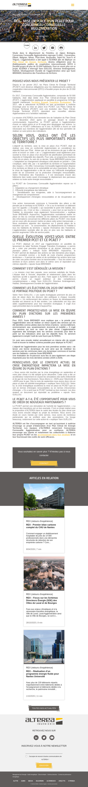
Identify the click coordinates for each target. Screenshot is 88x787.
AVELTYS (62, 781)
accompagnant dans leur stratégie (54, 435)
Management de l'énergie (19, 774)
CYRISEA (71, 781)
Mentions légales (43, 784)
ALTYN (15, 781)
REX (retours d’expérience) (28, 15)
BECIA (30, 781)
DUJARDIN (40, 781)
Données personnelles (52, 784)
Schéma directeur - (52, 774)
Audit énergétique (32, 774)
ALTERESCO (51, 781)
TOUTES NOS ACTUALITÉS (44, 708)
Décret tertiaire (42, 774)
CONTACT (44, 463)
